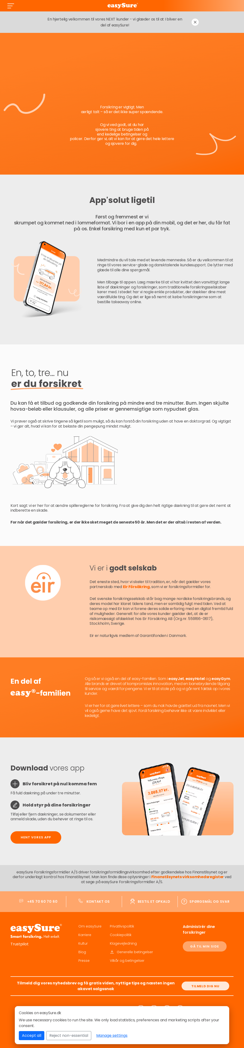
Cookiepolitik (121, 934)
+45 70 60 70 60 (42, 901)
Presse (84, 960)
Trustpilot (19, 944)
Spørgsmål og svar (209, 901)
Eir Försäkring (136, 587)
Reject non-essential (68, 1035)
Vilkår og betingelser (127, 960)
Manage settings (111, 1035)
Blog (82, 952)
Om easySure (90, 926)
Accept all (31, 1035)
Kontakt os (98, 901)
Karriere (84, 934)
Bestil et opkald (154, 901)
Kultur (83, 943)
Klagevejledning (123, 943)
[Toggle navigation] (10, 5)
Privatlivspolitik (122, 926)
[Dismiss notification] (195, 22)
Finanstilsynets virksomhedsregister (187, 877)
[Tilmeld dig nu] (205, 986)
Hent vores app (36, 837)
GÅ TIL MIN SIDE (204, 946)
